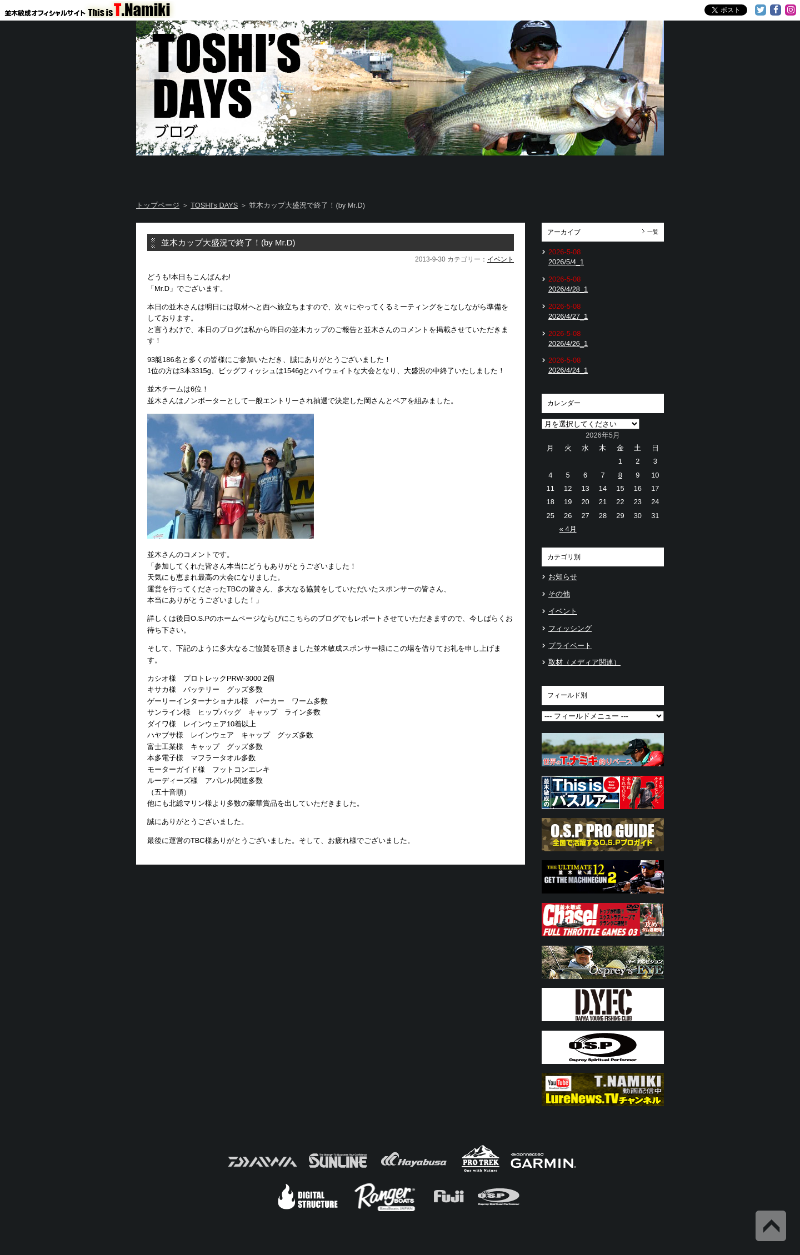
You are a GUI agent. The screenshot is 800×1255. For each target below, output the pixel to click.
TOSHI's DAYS (357, 172)
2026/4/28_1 (568, 289)
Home (179, 172)
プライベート (570, 645)
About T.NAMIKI (268, 172)
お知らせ (562, 577)
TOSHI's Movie (533, 172)
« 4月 (568, 529)
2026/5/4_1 (566, 262)
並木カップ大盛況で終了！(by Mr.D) (228, 242)
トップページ (157, 205)
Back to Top (771, 1226)
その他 (559, 594)
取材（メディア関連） (584, 662)
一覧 (652, 232)
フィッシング (570, 628)
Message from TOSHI (445, 172)
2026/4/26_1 (568, 343)
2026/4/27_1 (568, 316)
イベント (500, 259)
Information (620, 172)
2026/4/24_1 (568, 370)
